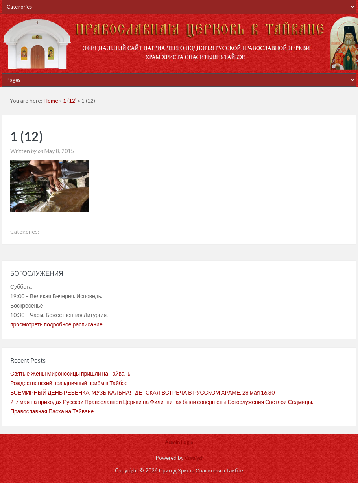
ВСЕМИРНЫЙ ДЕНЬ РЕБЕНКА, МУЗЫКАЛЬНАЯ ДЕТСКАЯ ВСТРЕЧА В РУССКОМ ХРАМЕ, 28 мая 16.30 (142, 392)
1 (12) (70, 100)
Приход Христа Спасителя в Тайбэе (179, 43)
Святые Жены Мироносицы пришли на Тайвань (70, 373)
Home (51, 100)
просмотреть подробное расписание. (57, 324)
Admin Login (179, 442)
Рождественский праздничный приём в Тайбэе (69, 383)
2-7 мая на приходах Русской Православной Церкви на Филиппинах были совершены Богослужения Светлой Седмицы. (161, 401)
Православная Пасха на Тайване (52, 411)
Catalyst (193, 458)
